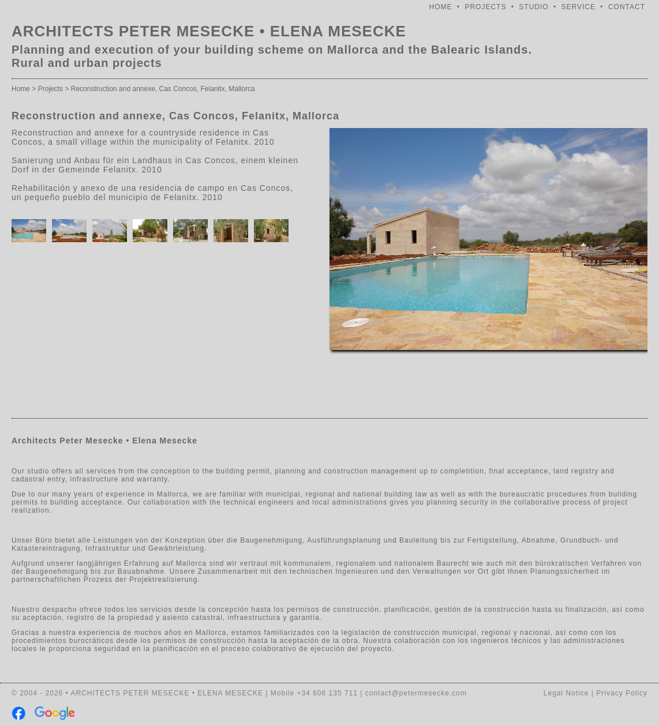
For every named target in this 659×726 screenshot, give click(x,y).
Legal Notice (566, 693)
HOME (440, 7)
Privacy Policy (621, 693)
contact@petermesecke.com (416, 693)
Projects (50, 89)
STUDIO (533, 7)
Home (21, 89)
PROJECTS (485, 7)
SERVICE (578, 7)
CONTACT (626, 7)
